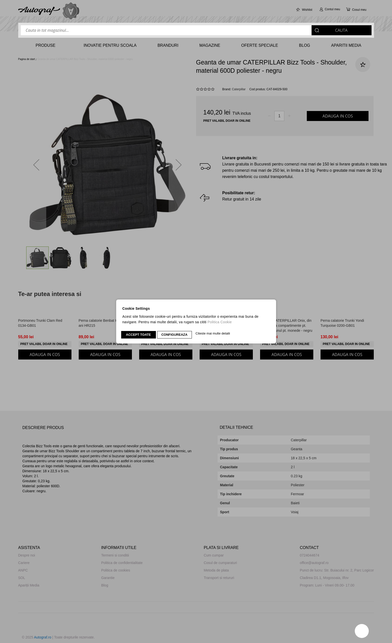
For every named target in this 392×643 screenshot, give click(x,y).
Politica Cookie (219, 322)
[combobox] (196, 30)
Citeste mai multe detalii (213, 333)
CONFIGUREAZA (174, 334)
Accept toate (138, 334)
